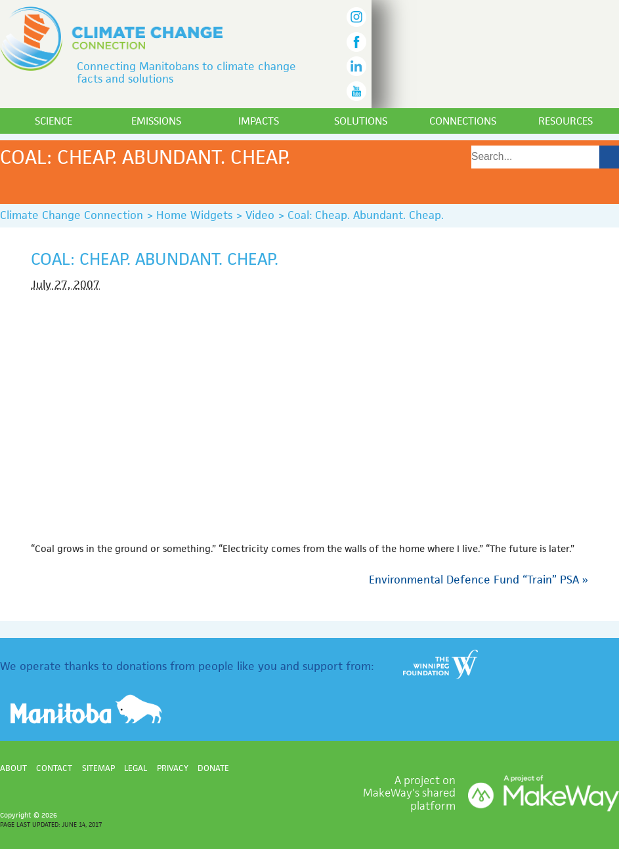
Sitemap (98, 768)
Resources (565, 121)
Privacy (172, 768)
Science (53, 121)
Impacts (258, 121)
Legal (135, 768)
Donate (213, 768)
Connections (462, 121)
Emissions (156, 121)
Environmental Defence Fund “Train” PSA (478, 579)
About (13, 768)
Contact (54, 768)
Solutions (360, 121)
